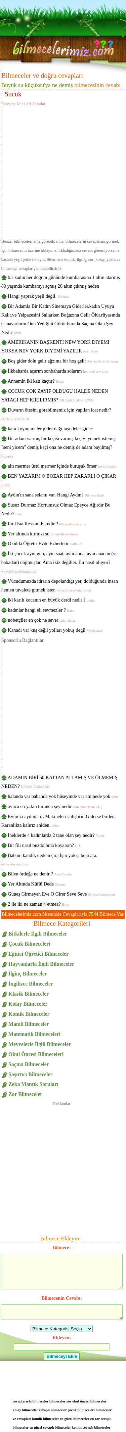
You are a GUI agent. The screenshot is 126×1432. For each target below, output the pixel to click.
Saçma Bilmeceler (28, 1064)
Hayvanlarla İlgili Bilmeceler (41, 964)
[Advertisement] (63, 171)
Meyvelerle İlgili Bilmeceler (39, 1044)
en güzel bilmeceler (74, 1419)
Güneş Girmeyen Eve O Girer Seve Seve (61, 894)
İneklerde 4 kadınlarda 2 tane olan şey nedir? (56, 835)
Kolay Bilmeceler (27, 1004)
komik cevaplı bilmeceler (91, 1427)
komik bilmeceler (45, 1419)
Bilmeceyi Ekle (61, 1356)
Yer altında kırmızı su (43, 533)
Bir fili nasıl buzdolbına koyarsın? (44, 845)
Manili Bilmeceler (28, 1024)
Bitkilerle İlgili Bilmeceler (37, 934)
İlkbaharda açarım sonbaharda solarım (58, 371)
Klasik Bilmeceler (28, 994)
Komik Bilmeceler (29, 1014)
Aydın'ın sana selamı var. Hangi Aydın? (56, 494)
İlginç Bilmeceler (27, 973)
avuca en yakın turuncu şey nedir (55, 806)
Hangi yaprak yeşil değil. (38, 296)
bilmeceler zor (60, 1401)
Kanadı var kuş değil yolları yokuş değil (55, 630)
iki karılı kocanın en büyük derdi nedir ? (51, 600)
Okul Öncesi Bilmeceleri (36, 1054)
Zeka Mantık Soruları (33, 1084)
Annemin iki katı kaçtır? (36, 381)
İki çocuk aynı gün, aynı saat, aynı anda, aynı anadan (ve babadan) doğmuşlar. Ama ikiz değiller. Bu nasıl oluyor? (59, 562)
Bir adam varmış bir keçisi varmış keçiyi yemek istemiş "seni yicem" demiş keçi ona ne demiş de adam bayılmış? (58, 447)
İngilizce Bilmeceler (30, 984)
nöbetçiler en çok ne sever (41, 620)
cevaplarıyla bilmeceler (31, 1401)
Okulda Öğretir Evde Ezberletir (45, 543)
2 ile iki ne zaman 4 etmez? (38, 904)
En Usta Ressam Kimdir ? (47, 523)
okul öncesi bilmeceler (89, 1401)
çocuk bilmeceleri (81, 1410)
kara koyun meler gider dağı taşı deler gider (50, 428)
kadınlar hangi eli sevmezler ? (41, 610)
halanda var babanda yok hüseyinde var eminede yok (63, 796)
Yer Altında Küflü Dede (36, 884)
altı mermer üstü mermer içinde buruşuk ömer (62, 466)
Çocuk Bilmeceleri (29, 944)
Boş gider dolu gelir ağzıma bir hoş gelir (63, 361)
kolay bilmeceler (25, 1410)
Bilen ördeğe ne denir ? (40, 873)
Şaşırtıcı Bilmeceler (30, 1074)
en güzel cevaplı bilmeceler (50, 1427)
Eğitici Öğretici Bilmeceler (38, 954)
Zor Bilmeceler (25, 1094)
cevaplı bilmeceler (53, 1410)
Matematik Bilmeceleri (34, 1034)
